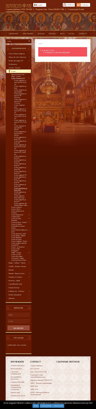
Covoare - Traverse (14, 68)
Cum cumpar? (27, 34)
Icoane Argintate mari (19, 106)
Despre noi (13, 34)
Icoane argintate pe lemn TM (20, 185)
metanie (23, 345)
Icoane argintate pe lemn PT (20, 200)
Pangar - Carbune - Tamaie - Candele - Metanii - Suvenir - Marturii (17, 266)
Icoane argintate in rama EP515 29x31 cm (20, 116)
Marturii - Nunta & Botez (16, 273)
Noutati (52, 34)
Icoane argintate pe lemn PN (20, 168)
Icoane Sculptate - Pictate (19, 241)
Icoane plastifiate (16, 237)
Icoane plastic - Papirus (18, 235)
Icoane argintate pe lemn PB (20, 161)
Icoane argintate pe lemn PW (20, 178)
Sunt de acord (58, 406)
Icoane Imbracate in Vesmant (17, 212)
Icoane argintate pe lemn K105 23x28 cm (20, 152)
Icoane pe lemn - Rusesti (19, 222)
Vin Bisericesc (12, 64)
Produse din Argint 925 (15, 61)
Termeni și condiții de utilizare (16, 387)
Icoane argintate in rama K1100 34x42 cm (20, 82)
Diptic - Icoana (16, 76)
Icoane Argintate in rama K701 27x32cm (20, 101)
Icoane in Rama (16, 239)
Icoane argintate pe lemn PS (20, 181)
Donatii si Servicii (13, 288)
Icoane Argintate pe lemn (20, 87)
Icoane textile (15, 249)
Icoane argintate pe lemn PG (20, 172)
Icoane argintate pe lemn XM (20, 193)
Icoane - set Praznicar (18, 247)
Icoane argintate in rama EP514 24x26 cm (20, 110)
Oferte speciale (18, 366)
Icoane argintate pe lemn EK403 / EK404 (20, 133)
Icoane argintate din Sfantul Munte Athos (20, 204)
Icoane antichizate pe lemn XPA (20, 189)
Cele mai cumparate (16, 373)
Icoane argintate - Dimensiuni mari (19, 197)
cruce (18, 345)
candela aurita (11, 345)
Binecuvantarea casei (17, 74)
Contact (82, 34)
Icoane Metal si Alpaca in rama (19, 231)
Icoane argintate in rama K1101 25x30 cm (20, 122)
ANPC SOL (34, 389)
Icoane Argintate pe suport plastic (20, 91)
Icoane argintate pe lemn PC (20, 164)
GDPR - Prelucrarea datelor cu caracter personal (39, 393)
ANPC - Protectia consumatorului (41, 383)
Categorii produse (18, 48)
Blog (62, 34)
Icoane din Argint (16, 256)
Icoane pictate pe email (18, 234)
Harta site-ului (18, 396)
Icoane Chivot (15, 209)
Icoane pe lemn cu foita (18, 260)
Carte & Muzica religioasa (16, 53)
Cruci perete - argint (17, 258)
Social (71, 34)
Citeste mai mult (46, 406)
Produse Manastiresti (14, 295)
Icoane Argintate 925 (18, 78)
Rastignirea (14, 251)
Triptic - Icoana (16, 252)
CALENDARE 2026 (15, 284)
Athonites (11, 298)
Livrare (41, 34)
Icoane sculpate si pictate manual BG (19, 244)
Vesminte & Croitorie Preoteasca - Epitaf (15, 279)
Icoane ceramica (16, 207)
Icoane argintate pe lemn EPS (20, 138)
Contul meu (70, 5)
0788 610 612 (47, 380)
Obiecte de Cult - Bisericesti (17, 57)
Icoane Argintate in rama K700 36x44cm (20, 95)
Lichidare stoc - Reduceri (16, 291)
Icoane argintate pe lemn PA (20, 157)
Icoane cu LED (16, 254)
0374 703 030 (26, 9)
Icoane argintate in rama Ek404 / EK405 (20, 128)
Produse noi (16, 369)
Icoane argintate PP (20, 175)
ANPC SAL (34, 386)
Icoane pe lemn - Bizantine (16, 219)
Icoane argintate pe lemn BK (20, 142)
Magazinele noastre (16, 378)
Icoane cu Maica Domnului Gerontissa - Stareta (18, 226)
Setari (36, 406)
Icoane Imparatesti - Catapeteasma (17, 216)
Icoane (13, 71)
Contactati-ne (17, 382)
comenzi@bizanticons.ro (15, 11)
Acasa (40, 43)
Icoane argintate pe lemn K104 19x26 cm (20, 146)
